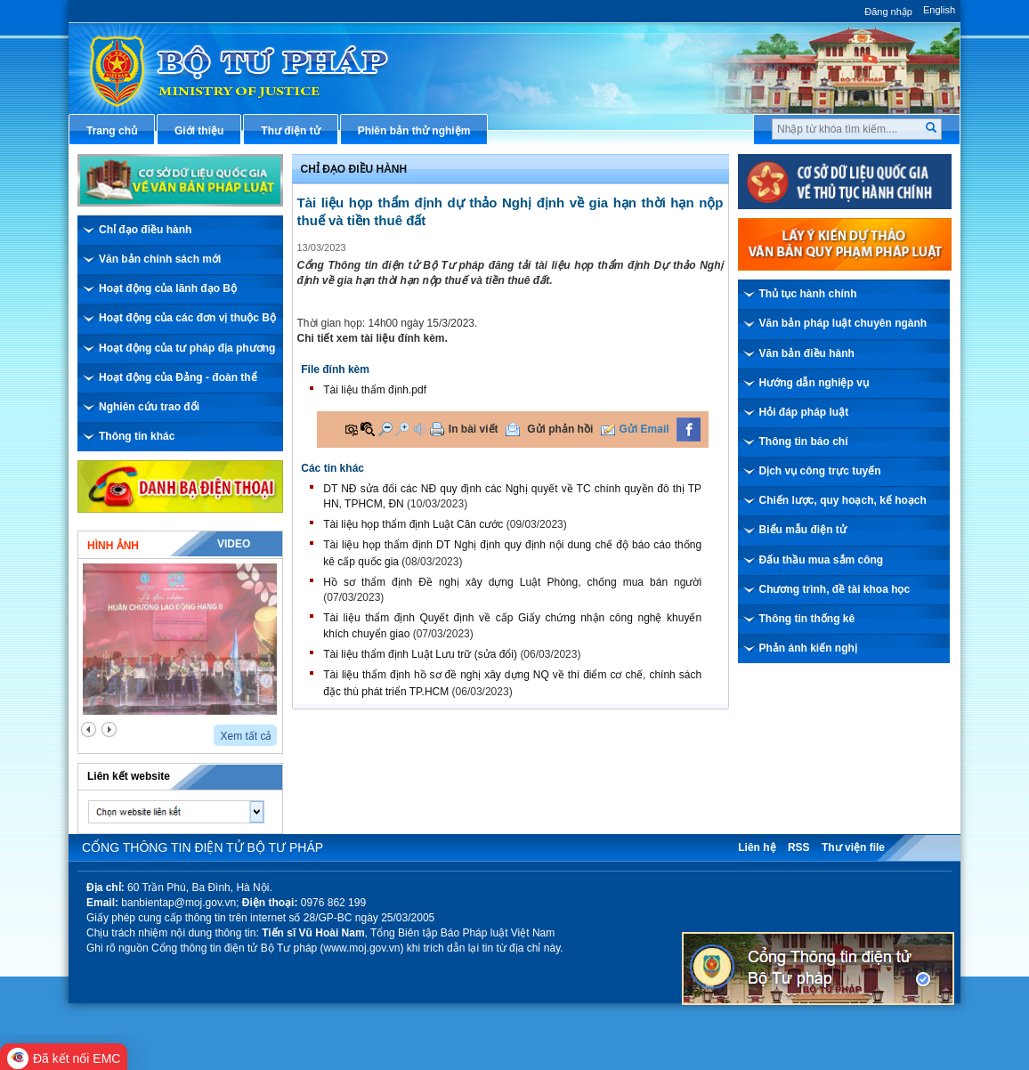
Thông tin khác (136, 436)
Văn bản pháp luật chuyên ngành (843, 323)
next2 (109, 729)
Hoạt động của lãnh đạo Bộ (168, 288)
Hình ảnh (113, 545)
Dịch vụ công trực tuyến (820, 471)
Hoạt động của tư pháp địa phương (187, 348)
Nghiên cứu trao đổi (149, 407)
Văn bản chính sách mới (160, 259)
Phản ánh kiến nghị (808, 648)
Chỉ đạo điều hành (145, 229)
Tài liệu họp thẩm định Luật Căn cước (413, 524)
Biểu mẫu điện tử (803, 529)
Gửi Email (644, 429)
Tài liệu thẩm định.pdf (374, 390)
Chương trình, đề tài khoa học (835, 589)
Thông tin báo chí (803, 441)
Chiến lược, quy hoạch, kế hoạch (843, 500)
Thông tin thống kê (807, 618)
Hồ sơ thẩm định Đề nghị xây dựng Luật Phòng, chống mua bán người (512, 582)
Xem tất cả (245, 736)
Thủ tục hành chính (808, 294)
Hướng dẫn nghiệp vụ (814, 383)
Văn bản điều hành (807, 353)
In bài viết (473, 429)
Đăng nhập (888, 11)
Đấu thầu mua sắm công (821, 560)
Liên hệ (756, 847)
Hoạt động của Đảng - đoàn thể (178, 377)
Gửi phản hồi (560, 429)
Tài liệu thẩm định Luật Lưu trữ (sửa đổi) (420, 654)
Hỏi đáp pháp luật (804, 412)
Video (233, 544)
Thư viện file (853, 847)
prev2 (88, 729)
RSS (799, 847)
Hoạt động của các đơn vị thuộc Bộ (187, 318)
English (939, 9)
